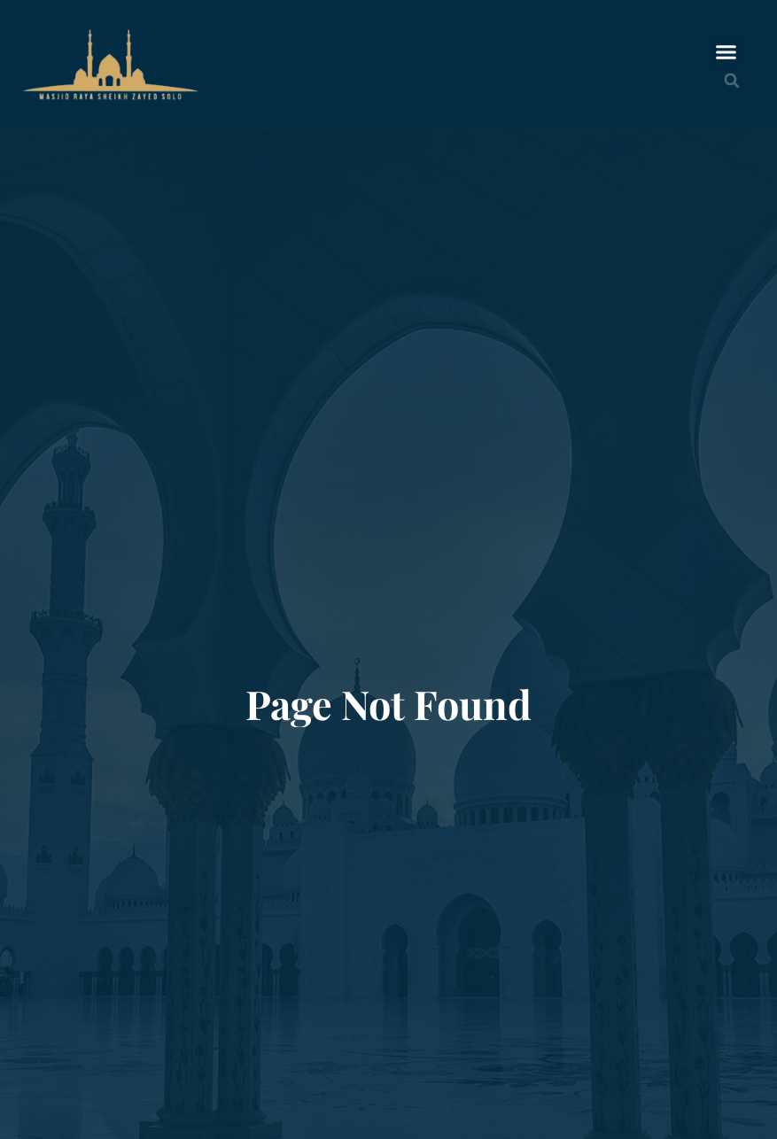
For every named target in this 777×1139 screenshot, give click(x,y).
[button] (725, 51)
